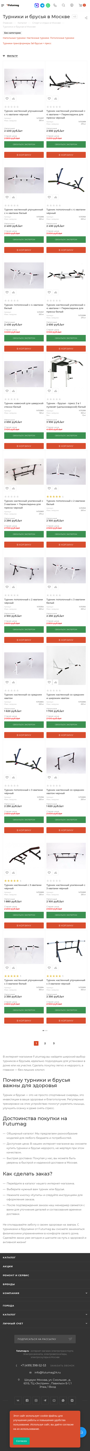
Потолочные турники (62, 38)
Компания (11, 1293)
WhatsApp (63, 1400)
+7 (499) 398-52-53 (33, 1365)
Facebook (27, 1400)
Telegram (45, 1400)
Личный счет (13, 1323)
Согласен (21, 1441)
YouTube (54, 1400)
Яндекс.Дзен (72, 1400)
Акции (8, 1266)
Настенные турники (38, 38)
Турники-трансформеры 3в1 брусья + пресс (27, 43)
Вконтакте (18, 1400)
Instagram (36, 1400)
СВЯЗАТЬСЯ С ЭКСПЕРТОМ (24, 144)
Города (8, 1305)
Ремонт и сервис (16, 1275)
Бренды (9, 1284)
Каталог (9, 1257)
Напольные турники (14, 38)
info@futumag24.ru (48, 1372)
